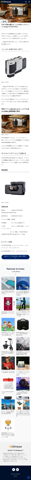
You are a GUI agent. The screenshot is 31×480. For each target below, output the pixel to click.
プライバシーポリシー (15, 474)
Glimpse (6, 2)
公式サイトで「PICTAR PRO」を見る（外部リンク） (16, 257)
